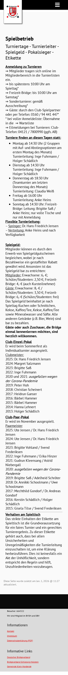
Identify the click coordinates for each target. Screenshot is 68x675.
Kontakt (10, 631)
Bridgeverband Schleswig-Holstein (23, 662)
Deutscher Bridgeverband (18, 657)
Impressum (12, 635)
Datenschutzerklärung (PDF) (20, 640)
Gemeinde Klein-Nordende (19, 666)
